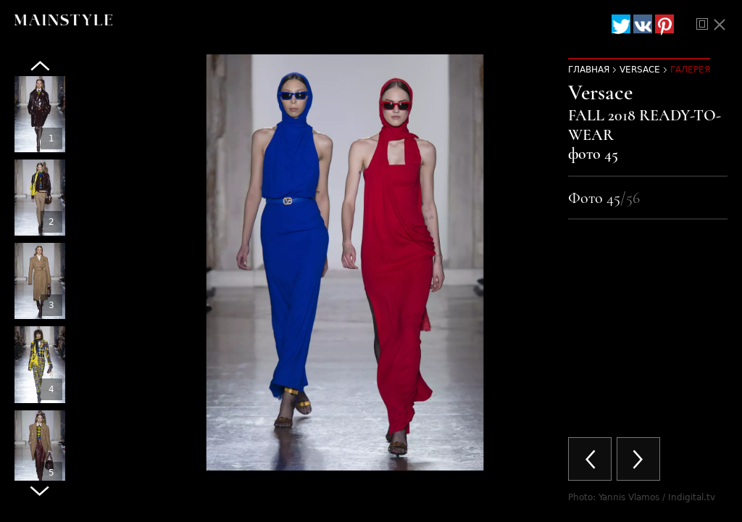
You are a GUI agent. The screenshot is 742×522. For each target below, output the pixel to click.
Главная (588, 70)
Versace (640, 70)
